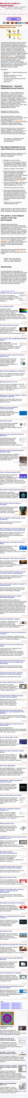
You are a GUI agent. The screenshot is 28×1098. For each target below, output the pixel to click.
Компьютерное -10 (17, 1008)
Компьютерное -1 (5, 1003)
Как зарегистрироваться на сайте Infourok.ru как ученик (13, 76)
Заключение (7, 81)
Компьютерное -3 (5, 1004)
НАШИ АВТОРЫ (18, 8)
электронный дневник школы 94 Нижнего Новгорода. (13, 260)
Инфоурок (3, 65)
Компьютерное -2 (16, 1003)
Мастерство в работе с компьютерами (10, 4)
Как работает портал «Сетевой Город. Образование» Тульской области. (14, 140)
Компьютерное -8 (16, 1007)
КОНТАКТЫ (8, 8)
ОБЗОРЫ (22, 7)
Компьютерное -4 (16, 1004)
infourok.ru (17, 160)
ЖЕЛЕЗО (4, 7)
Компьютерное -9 (5, 1008)
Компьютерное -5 (5, 1005)
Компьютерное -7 (5, 1007)
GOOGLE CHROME (13, 7)
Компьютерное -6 (16, 1005)
